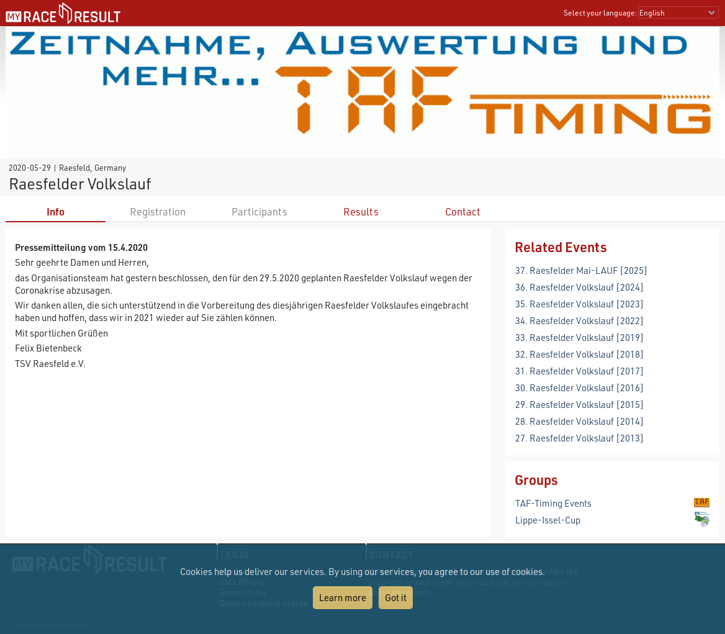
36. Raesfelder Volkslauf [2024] (579, 287)
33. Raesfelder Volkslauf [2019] (579, 337)
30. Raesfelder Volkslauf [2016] (579, 387)
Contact (462, 211)
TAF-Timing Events (553, 503)
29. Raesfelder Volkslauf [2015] (579, 404)
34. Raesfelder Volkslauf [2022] (579, 320)
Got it (396, 597)
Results (361, 211)
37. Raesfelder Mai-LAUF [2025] (581, 270)
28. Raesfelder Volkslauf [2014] (579, 421)
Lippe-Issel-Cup (547, 520)
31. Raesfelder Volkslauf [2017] (579, 371)
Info (56, 211)
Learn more (342, 597)
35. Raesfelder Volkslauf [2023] (579, 303)
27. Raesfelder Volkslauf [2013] (579, 438)
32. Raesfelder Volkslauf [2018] (579, 354)
